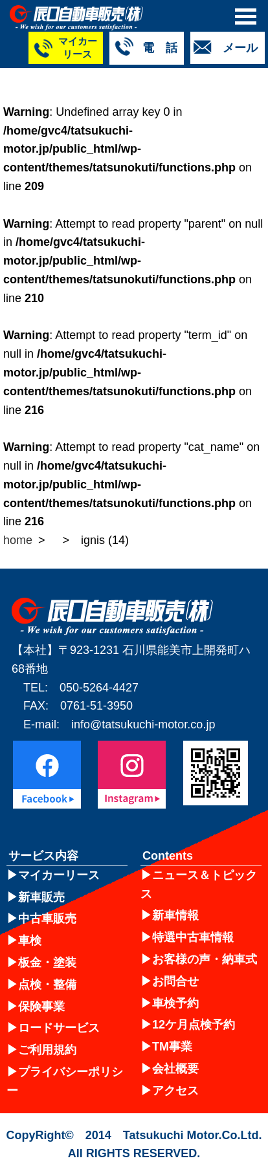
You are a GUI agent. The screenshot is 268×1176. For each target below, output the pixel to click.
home (17, 540)
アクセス (175, 1090)
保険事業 (41, 1006)
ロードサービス (59, 1027)
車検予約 (175, 1003)
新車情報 (175, 915)
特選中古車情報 (193, 937)
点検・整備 (47, 984)
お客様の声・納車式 (204, 959)
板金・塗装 (47, 962)
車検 (29, 940)
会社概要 (175, 1068)
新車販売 (41, 897)
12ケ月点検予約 (193, 1024)
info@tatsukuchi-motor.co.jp (143, 724)
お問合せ (175, 981)
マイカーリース (59, 875)
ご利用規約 (47, 1049)
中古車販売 (47, 918)
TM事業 (172, 1046)
